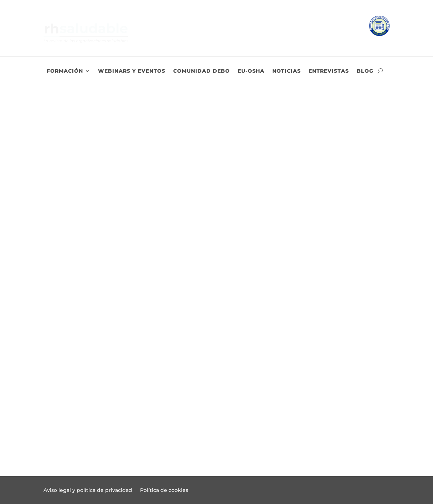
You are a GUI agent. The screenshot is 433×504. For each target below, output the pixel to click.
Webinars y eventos (131, 71)
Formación (65, 71)
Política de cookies (164, 490)
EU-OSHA (251, 71)
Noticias (286, 71)
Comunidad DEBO (201, 71)
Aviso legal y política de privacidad (87, 490)
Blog (365, 71)
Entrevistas (329, 71)
